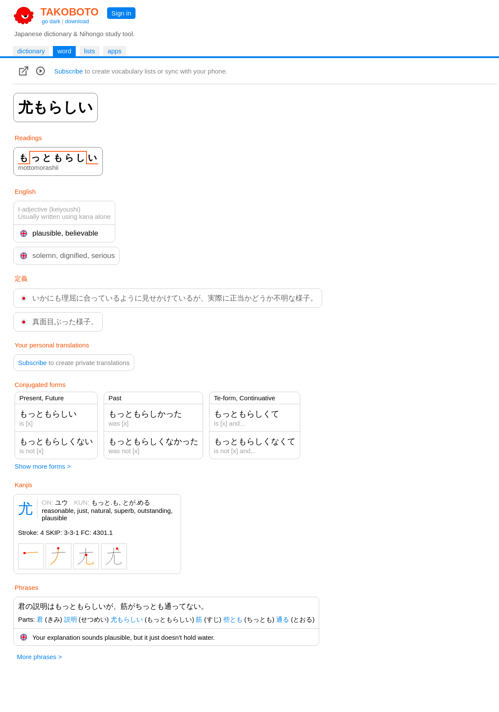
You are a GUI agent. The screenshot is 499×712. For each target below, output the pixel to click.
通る (282, 619)
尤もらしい (127, 619)
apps (115, 51)
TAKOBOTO (69, 12)
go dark (51, 21)
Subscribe (68, 71)
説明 (70, 619)
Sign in (121, 13)
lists (89, 51)
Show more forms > (43, 466)
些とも (233, 619)
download (77, 21)
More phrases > (39, 656)
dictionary (31, 51)
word (64, 51)
